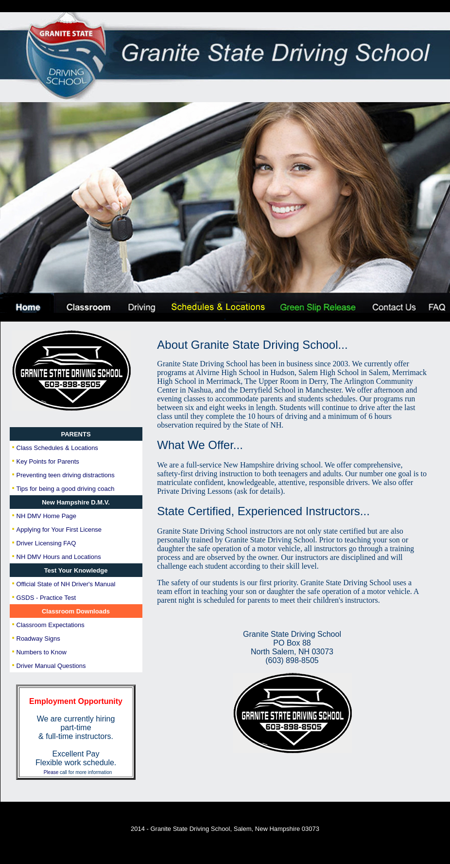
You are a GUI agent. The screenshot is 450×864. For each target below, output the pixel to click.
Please (51, 772)
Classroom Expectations (51, 625)
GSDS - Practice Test (46, 597)
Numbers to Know (42, 652)
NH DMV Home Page (47, 516)
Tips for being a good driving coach (66, 488)
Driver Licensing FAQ (46, 543)
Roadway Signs (38, 638)
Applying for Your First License (59, 529)
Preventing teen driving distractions (66, 475)
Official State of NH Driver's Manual (66, 584)
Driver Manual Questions (51, 665)
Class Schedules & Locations (57, 447)
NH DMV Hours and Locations (59, 556)
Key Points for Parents (48, 461)
